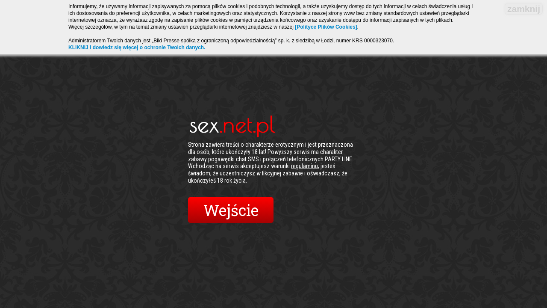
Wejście (231, 210)
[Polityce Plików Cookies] (326, 27)
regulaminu (304, 166)
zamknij (523, 9)
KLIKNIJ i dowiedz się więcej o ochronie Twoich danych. (137, 47)
